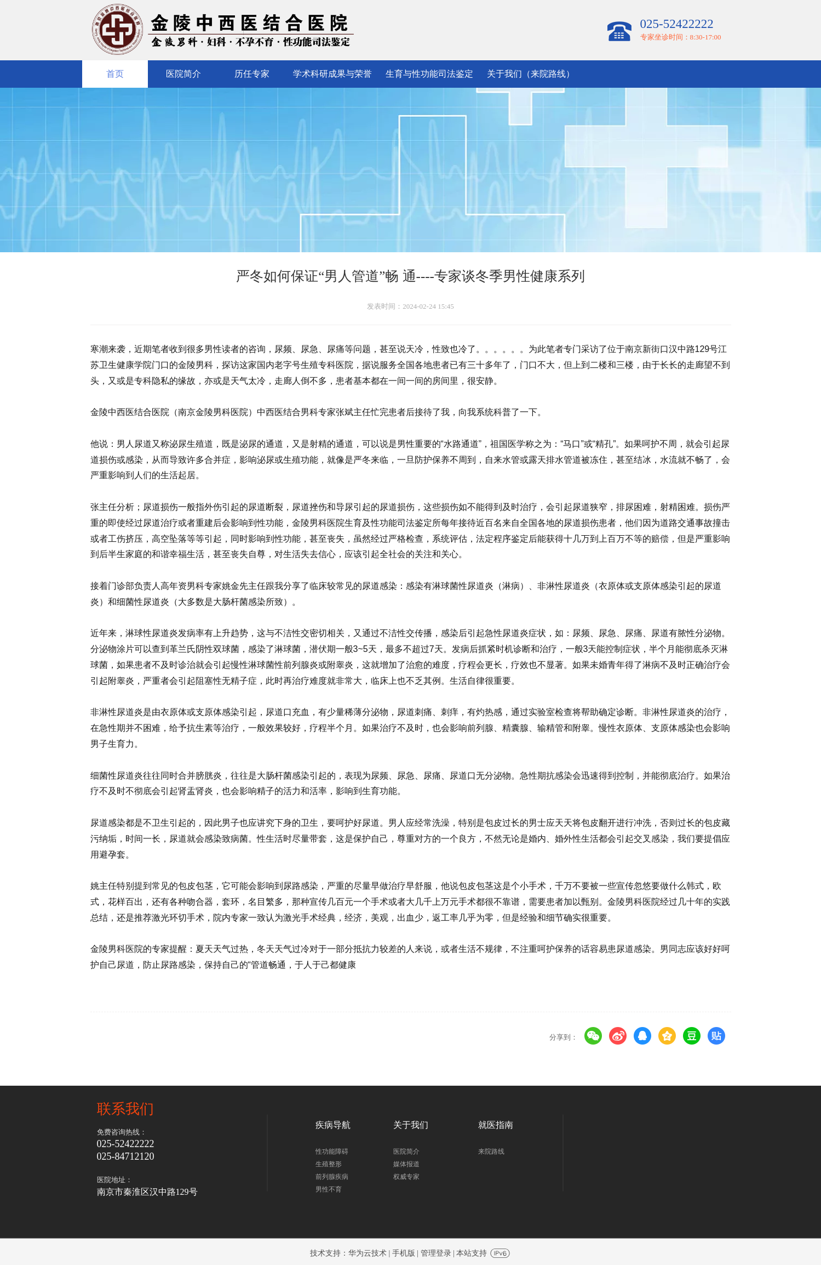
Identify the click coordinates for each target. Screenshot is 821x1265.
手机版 (403, 1253)
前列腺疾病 (331, 1177)
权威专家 (406, 1177)
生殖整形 (328, 1164)
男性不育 (328, 1189)
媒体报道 (406, 1164)
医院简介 (406, 1151)
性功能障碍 (331, 1151)
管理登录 (436, 1253)
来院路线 (491, 1151)
